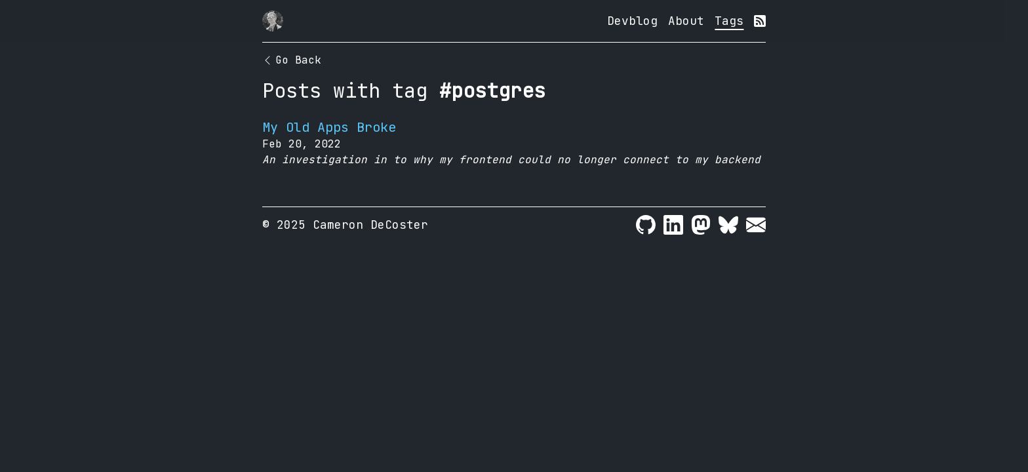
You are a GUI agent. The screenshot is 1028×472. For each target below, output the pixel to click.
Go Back (291, 60)
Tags (729, 20)
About (686, 20)
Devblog (632, 20)
